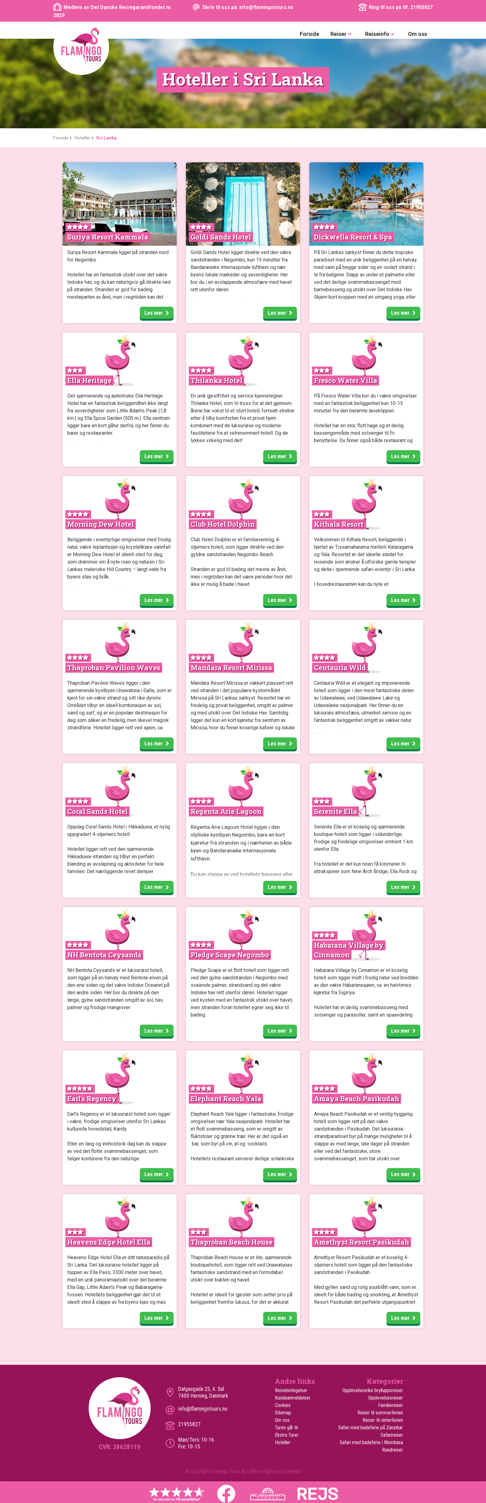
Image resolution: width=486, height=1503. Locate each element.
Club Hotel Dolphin (223, 524)
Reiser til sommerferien (380, 1413)
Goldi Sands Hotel (221, 236)
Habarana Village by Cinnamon (349, 950)
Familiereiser (390, 1405)
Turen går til (286, 1427)
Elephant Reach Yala (226, 1098)
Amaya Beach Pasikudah (356, 1098)
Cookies (282, 1405)
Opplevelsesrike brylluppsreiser (372, 1390)
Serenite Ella (335, 811)
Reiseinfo (381, 34)
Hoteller (282, 1442)
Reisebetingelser (291, 1390)
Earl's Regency (92, 1098)
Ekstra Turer (286, 1435)
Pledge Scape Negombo (230, 954)
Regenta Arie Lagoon (226, 811)
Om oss (417, 34)
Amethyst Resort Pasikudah (361, 1241)
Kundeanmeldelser (293, 1398)
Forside (309, 34)
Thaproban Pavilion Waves (113, 667)
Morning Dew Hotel (100, 524)
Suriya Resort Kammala (107, 236)
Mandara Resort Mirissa (231, 667)
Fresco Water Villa (345, 380)
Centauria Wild (340, 667)
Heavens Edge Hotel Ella (108, 1241)
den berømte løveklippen (367, 411)
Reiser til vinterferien (383, 1420)
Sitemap (283, 1413)
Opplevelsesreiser (385, 1398)
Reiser (342, 34)
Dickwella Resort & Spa (353, 236)
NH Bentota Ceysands (104, 954)
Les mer (158, 313)
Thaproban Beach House (231, 1241)
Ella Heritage (89, 380)
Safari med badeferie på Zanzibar (370, 1427)
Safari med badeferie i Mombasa (371, 1442)
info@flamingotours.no (203, 1409)
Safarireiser (392, 1435)
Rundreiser (392, 1450)
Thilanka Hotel (216, 380)
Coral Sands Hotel (97, 811)
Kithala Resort (338, 524)
